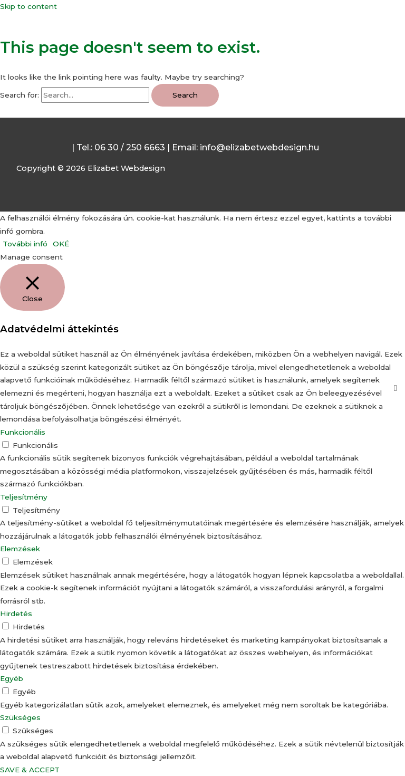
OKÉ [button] (61, 243)
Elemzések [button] (20, 548)
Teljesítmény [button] (23, 497)
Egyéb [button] (11, 678)
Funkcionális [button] (22, 432)
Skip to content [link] (28, 6)
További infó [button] (25, 243)
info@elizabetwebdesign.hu (259, 147)
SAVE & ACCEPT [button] (30, 769)
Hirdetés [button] (16, 613)
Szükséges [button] (20, 717)
